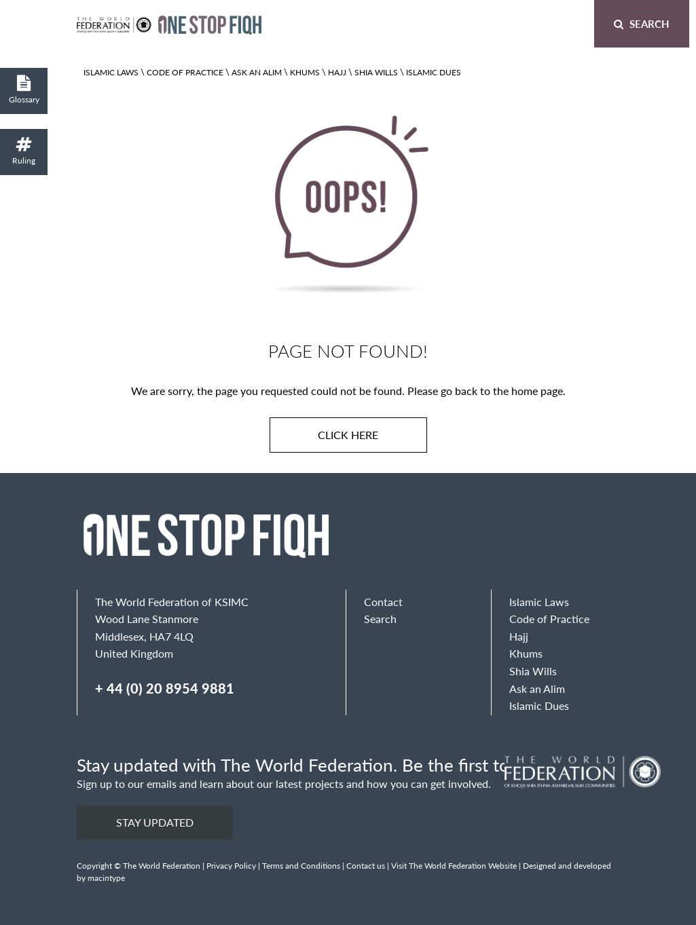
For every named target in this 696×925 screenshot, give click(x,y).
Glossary (24, 90)
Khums (305, 72)
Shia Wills (376, 72)
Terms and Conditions (301, 865)
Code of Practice (185, 72)
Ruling (24, 151)
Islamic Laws (111, 72)
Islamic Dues (433, 72)
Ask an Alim (257, 72)
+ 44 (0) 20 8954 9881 (164, 688)
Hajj (337, 72)
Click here (348, 434)
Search (642, 23)
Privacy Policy (231, 865)
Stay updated (155, 822)
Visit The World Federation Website (454, 865)
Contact (383, 601)
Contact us (365, 865)
